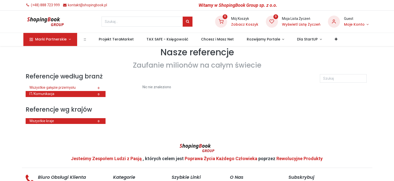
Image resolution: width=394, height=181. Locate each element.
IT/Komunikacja (65, 94)
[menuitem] (86, 39)
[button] (338, 39)
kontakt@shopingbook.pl (85, 5)
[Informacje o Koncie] (356, 24)
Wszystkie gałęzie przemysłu (65, 88)
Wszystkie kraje (65, 121)
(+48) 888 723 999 (43, 5)
